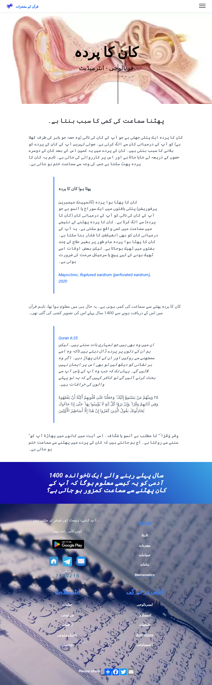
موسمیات (67, 645)
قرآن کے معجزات (27, 7)
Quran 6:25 (68, 338)
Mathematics (145, 575)
